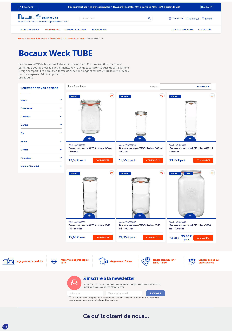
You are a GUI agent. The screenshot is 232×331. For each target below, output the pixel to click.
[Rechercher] (116, 19)
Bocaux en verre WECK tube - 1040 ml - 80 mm (89, 226)
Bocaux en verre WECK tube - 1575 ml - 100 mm (139, 226)
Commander (102, 160)
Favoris (207, 18)
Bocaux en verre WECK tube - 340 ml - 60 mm (141, 149)
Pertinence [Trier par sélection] (203, 86)
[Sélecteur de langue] (207, 7)
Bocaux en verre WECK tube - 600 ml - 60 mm (191, 149)
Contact (28, 7)
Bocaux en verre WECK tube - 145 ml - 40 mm (90, 149)
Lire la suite (26, 77)
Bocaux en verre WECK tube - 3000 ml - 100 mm (190, 226)
